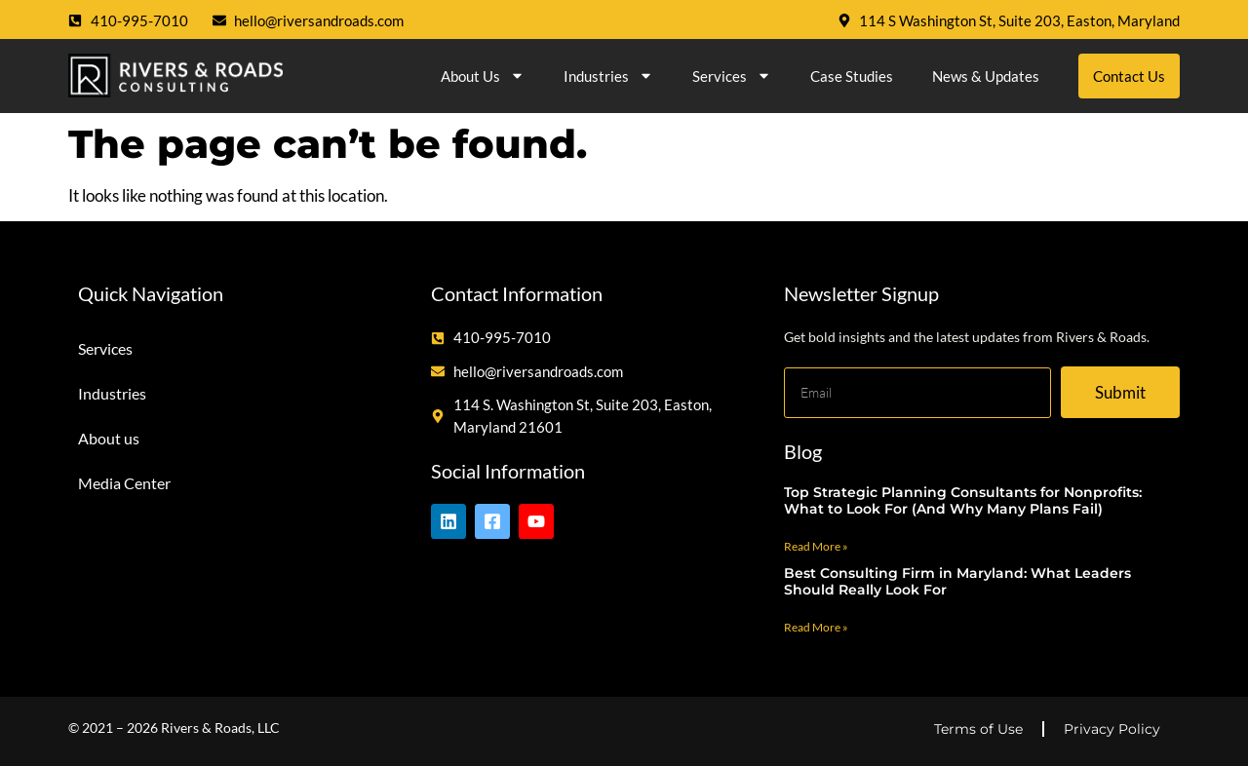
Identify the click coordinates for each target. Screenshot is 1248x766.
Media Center (124, 483)
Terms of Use (978, 729)
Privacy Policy (1112, 729)
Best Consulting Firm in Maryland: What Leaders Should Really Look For (957, 581)
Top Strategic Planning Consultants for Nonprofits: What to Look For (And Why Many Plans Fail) (963, 500)
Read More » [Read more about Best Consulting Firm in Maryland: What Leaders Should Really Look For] (816, 627)
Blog (803, 451)
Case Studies (851, 76)
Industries (608, 75)
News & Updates (985, 76)
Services (731, 75)
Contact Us (1129, 76)
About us (483, 75)
